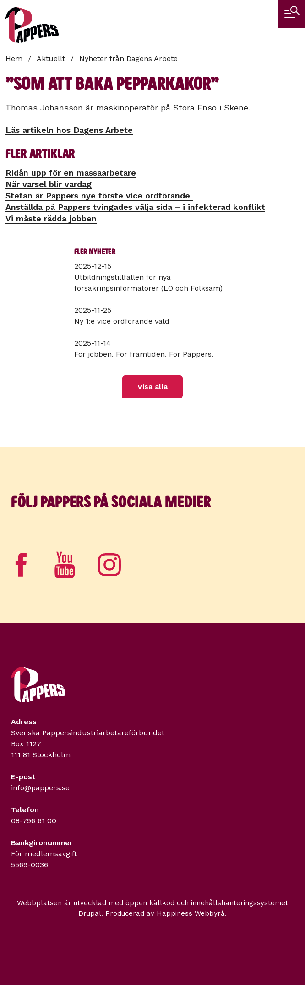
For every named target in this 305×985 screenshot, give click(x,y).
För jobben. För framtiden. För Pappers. (143, 354)
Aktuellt (51, 58)
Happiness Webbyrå (191, 913)
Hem (13, 58)
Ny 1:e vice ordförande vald (121, 321)
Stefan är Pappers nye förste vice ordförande (99, 195)
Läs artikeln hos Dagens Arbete (69, 130)
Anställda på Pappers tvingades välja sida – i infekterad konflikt (135, 207)
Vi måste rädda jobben (51, 218)
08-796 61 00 (33, 820)
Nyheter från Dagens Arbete (128, 58)
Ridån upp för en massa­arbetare (70, 172)
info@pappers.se (40, 787)
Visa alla (152, 386)
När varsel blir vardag (48, 184)
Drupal (89, 913)
